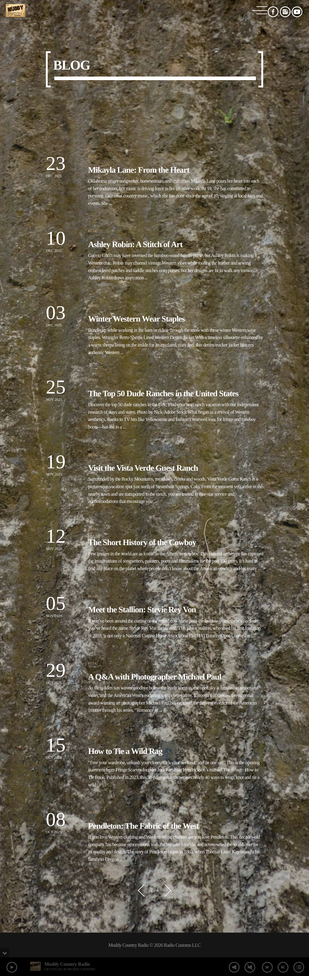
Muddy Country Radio (67, 964)
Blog (93, 156)
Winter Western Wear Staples (136, 318)
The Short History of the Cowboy (142, 542)
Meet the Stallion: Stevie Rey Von (142, 609)
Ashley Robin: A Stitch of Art (135, 244)
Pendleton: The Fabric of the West (143, 825)
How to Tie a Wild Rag (125, 751)
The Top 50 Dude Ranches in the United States (163, 393)
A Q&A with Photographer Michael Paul (154, 676)
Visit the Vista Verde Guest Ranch (143, 467)
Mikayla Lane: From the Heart (138, 169)
